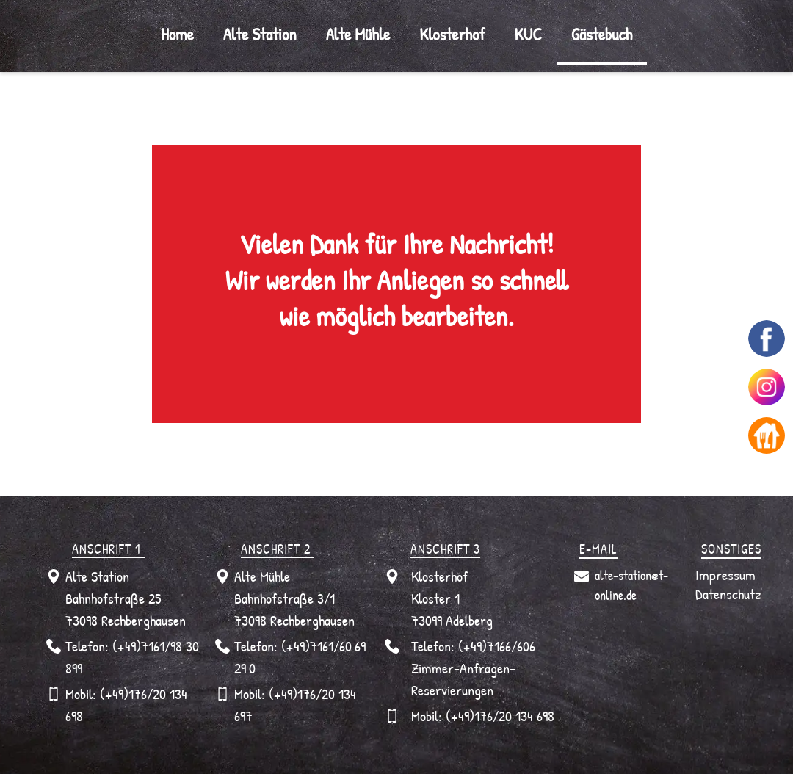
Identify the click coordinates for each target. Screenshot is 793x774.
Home (177, 34)
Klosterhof (452, 34)
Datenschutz (728, 594)
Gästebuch (601, 34)
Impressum (725, 575)
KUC (528, 34)
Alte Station (260, 34)
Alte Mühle (358, 34)
